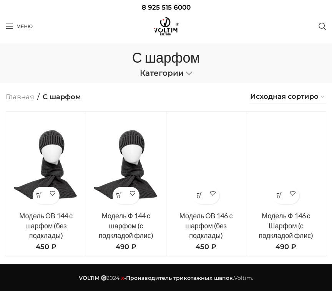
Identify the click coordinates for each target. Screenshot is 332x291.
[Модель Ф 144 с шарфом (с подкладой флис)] (126, 162)
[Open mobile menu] (19, 26)
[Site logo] (166, 26)
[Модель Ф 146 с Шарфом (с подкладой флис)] (286, 162)
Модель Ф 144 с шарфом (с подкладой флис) (126, 225)
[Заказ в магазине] (287, 97)
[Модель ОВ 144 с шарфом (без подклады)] (46, 162)
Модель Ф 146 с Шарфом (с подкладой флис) (286, 225)
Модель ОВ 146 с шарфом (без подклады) (206, 225)
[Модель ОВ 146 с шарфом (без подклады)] (206, 162)
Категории (162, 73)
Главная (20, 97)
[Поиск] (322, 26)
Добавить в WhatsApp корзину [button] (39, 195)
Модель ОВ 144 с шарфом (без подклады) (46, 225)
